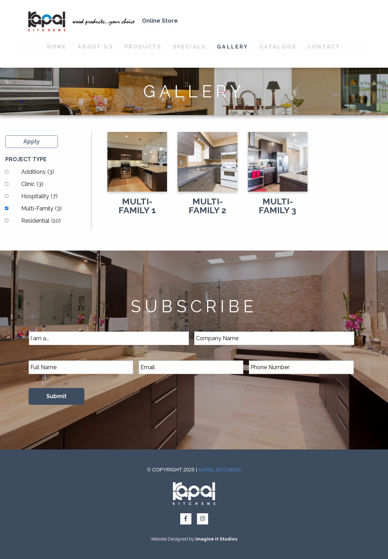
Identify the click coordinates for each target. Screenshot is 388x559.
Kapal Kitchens (220, 469)
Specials (189, 47)
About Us (95, 47)
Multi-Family (41, 208)
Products (143, 47)
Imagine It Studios (216, 539)
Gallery (232, 47)
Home (57, 47)
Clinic (32, 184)
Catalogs (278, 47)
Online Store (160, 20)
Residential (41, 220)
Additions (37, 171)
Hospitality (39, 196)
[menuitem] (56, 47)
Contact (324, 47)
